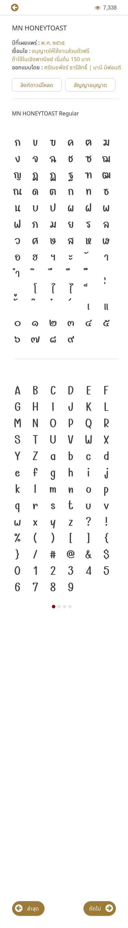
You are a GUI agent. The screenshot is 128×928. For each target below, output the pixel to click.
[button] (12, 7)
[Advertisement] (64, 690)
